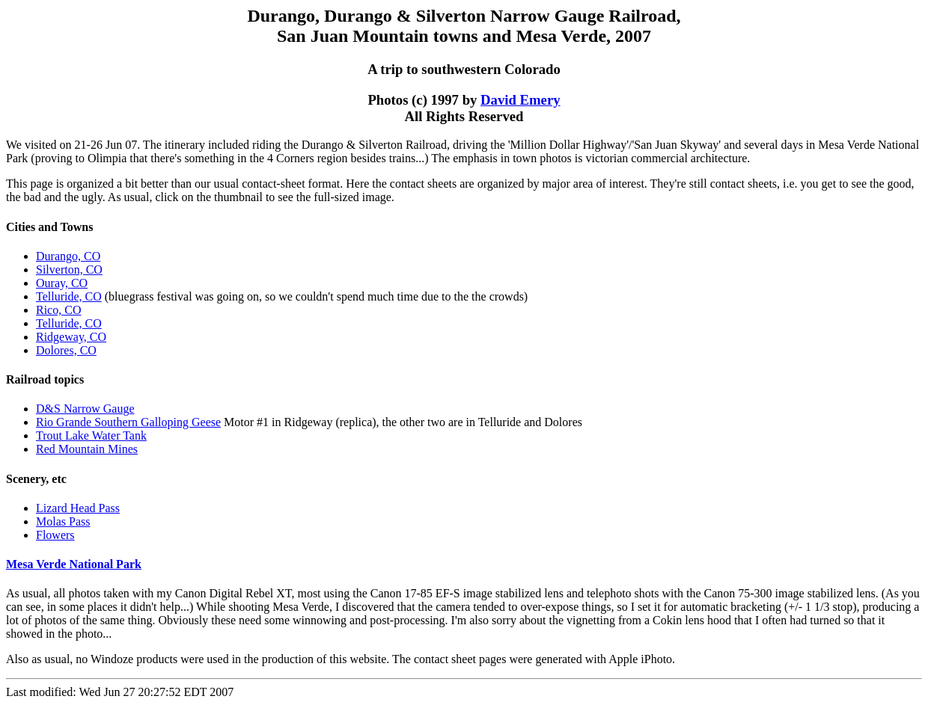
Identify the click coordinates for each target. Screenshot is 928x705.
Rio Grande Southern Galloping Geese (128, 422)
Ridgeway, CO (71, 336)
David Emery (520, 100)
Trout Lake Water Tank (91, 435)
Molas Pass (63, 521)
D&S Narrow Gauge (85, 408)
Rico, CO (58, 310)
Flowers (55, 535)
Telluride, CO (69, 296)
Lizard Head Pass (78, 508)
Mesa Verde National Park (73, 564)
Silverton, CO (69, 269)
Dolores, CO (66, 350)
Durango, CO (68, 256)
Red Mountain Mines (87, 449)
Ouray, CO (62, 283)
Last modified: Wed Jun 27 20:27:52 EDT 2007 (464, 642)
